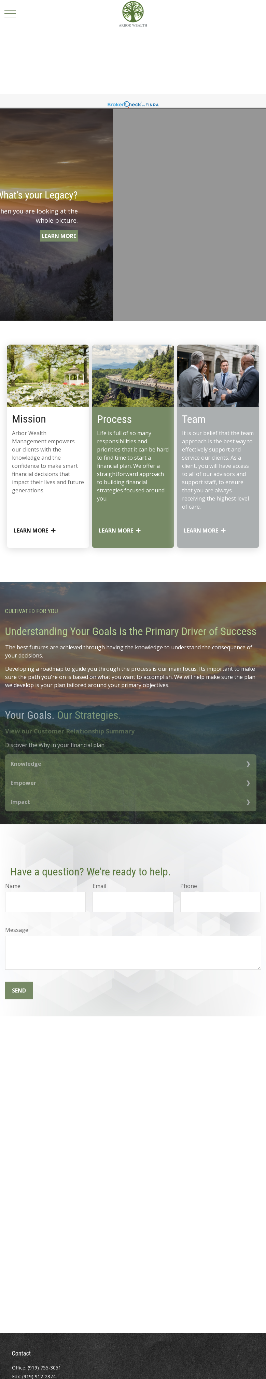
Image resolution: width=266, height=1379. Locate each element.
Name (12, 886)
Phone (188, 886)
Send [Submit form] (19, 990)
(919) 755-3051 (44, 1367)
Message (16, 930)
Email (99, 886)
